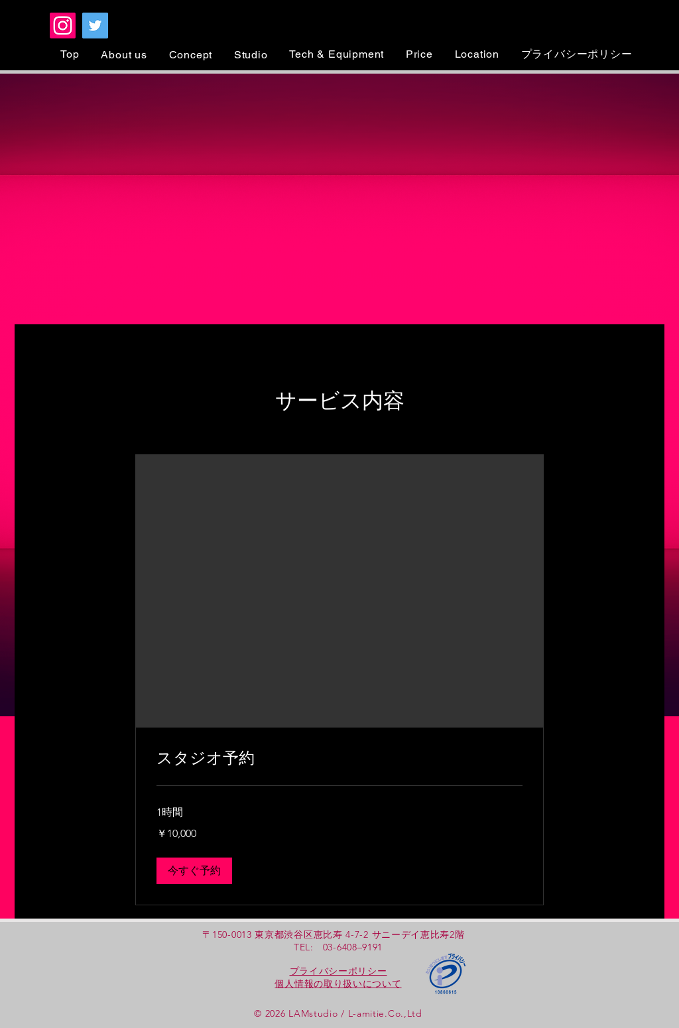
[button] (194, 871)
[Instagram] (63, 25)
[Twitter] (95, 25)
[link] (339, 758)
